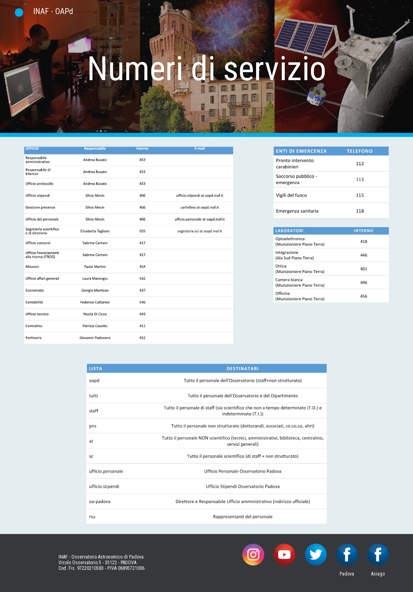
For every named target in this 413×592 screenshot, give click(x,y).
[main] (206, 68)
